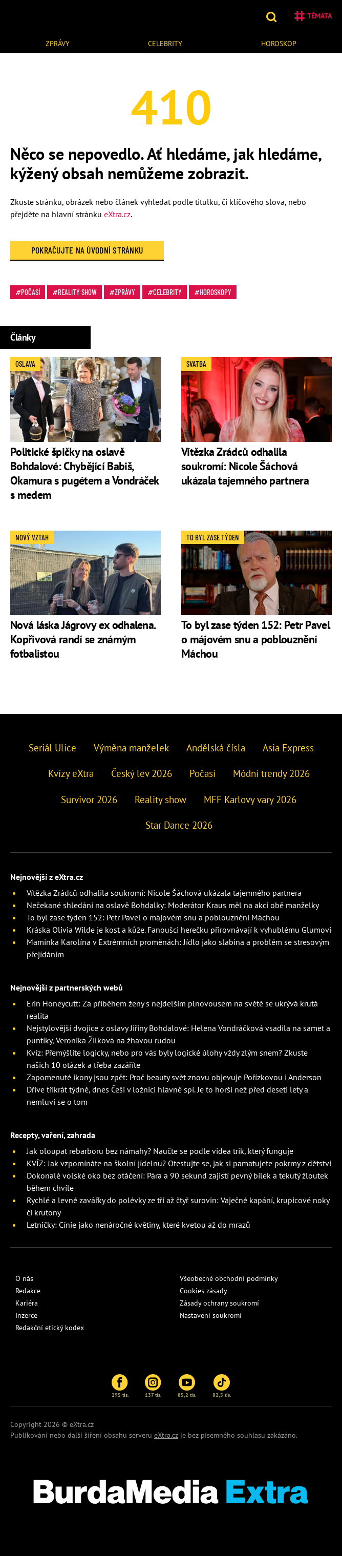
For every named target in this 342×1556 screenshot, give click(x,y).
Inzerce (26, 1315)
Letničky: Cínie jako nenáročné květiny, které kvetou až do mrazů (138, 1224)
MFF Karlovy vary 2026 (250, 799)
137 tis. (153, 1386)
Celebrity (165, 43)
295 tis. (120, 1386)
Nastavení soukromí (211, 1315)
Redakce (27, 1290)
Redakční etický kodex (49, 1327)
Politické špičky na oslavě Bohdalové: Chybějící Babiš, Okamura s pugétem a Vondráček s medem (84, 473)
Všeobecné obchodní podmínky (229, 1278)
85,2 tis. (187, 1386)
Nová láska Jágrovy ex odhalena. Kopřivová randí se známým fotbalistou (82, 639)
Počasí (30, 292)
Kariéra (26, 1303)
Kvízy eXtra (71, 773)
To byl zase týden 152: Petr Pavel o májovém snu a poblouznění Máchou (255, 639)
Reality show (77, 292)
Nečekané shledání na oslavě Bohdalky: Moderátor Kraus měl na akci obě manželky (173, 905)
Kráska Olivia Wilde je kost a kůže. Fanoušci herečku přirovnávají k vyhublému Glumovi (179, 929)
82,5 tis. (221, 1386)
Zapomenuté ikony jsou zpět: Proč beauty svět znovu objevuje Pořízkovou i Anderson (174, 1077)
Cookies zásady (203, 1290)
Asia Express (288, 748)
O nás (24, 1278)
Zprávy (58, 43)
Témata (313, 16)
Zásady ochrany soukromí (219, 1303)
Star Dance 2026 (178, 825)
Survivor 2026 (89, 799)
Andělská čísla (215, 748)
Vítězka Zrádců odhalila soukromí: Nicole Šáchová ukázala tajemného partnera (245, 466)
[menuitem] (57, 42)
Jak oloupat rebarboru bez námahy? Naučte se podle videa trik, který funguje (160, 1151)
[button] (273, 16)
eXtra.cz (117, 214)
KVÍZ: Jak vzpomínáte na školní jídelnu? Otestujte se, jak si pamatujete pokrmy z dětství (179, 1163)
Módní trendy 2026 (271, 773)
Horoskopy (215, 292)
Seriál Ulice (52, 748)
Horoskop (278, 43)
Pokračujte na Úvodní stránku (87, 250)
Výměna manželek (131, 748)
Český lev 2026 (141, 773)
